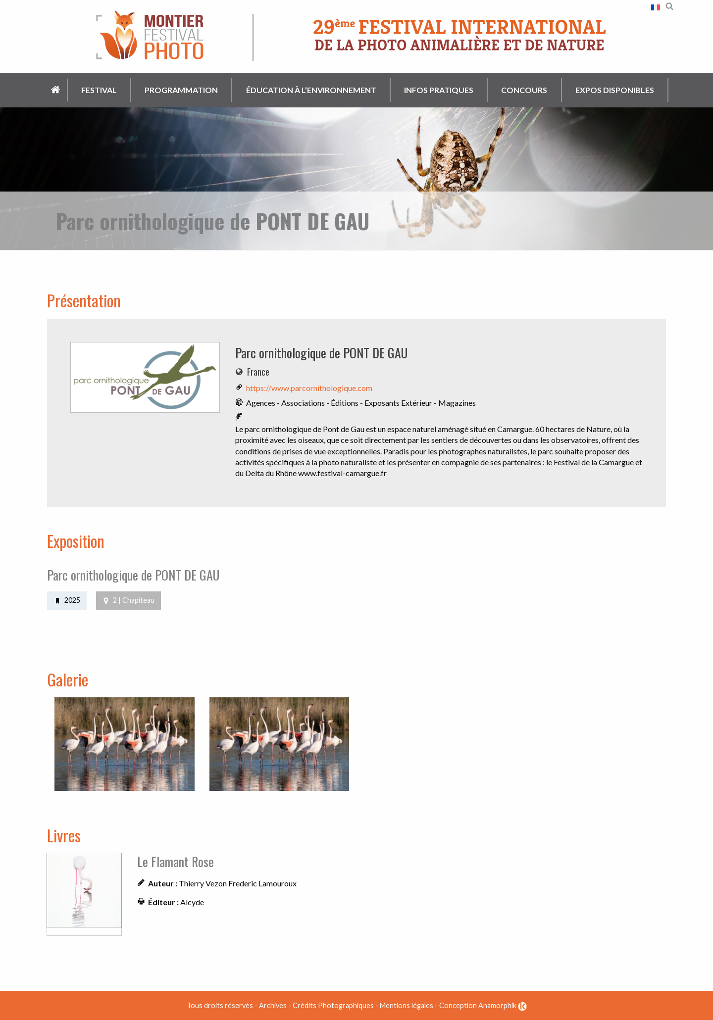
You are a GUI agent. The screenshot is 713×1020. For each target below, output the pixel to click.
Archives (273, 1005)
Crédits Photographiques (333, 1005)
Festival (99, 90)
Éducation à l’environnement (311, 90)
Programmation (181, 90)
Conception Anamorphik (483, 1005)
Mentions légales (406, 1005)
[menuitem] (56, 90)
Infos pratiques (438, 90)
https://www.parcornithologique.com (309, 387)
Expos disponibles (614, 90)
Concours (524, 90)
